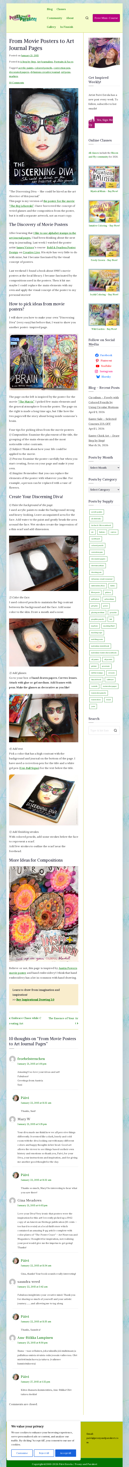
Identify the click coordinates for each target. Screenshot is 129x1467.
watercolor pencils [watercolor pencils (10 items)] (98, 693)
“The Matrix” (26, 401)
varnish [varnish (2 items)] (94, 686)
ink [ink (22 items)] (111, 619)
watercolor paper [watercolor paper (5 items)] (110, 686)
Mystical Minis (98, 191)
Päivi (25, 1098)
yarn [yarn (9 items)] (93, 706)
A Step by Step (28, 61)
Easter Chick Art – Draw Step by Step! (104, 438)
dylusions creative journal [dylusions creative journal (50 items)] (101, 579)
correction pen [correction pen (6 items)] (97, 552)
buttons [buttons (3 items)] (102, 532)
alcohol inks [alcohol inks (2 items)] (96, 519)
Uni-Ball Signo (29, 768)
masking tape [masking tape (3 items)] (96, 633)
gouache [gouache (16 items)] (113, 612)
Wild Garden (98, 329)
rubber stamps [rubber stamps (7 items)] (97, 673)
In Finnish (66, 26)
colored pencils (43, 67)
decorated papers (19, 72)
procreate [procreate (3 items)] (106, 666)
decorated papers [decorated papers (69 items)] (98, 559)
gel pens (65, 72)
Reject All (44, 1453)
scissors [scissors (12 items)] (111, 673)
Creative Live (31, 252)
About (70, 18)
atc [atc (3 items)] (92, 532)
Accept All (65, 1453)
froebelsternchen (31, 1059)
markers (13, 76)
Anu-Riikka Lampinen (35, 1337)
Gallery (51, 26)
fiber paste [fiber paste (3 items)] (95, 592)
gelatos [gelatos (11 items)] (108, 592)
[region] (44, 1440)
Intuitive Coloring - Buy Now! (104, 225)
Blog (50, 9)
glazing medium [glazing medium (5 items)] (97, 612)
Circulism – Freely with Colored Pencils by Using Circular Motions (104, 402)
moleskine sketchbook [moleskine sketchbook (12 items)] (100, 646)
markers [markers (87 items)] (94, 626)
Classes (61, 9)
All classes (94, 153)
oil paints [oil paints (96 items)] (95, 659)
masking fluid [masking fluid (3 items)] (109, 626)
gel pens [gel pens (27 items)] (94, 606)
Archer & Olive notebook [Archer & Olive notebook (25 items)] (101, 525)
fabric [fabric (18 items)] (112, 586)
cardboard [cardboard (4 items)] (95, 539)
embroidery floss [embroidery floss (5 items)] (98, 586)
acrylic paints (25, 67)
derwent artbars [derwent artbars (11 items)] (97, 565)
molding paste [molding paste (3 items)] (97, 639)
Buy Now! (113, 191)
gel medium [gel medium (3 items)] (109, 599)
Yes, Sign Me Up (101, 122)
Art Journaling (45, 61)
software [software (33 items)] (110, 679)
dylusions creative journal (45, 72)
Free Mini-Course (106, 18)
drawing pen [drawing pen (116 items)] (96, 572)
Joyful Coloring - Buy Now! (104, 294)
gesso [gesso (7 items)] (105, 606)
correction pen (62, 67)
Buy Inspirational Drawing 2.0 (35, 999)
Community (54, 18)
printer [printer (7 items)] (94, 666)
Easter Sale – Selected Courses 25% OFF (103, 421)
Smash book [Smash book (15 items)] (96, 679)
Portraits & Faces (63, 61)
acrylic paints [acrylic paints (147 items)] (96, 512)
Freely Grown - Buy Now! (104, 260)
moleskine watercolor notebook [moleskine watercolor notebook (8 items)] (104, 653)
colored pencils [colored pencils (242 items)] (97, 545)
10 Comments (16, 82)
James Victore (25, 247)
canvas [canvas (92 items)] (113, 532)
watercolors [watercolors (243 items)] (96, 700)
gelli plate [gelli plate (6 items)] (95, 599)
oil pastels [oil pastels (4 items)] (108, 659)
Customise (22, 1453)
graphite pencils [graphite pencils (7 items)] (97, 619)
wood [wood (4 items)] (108, 700)
